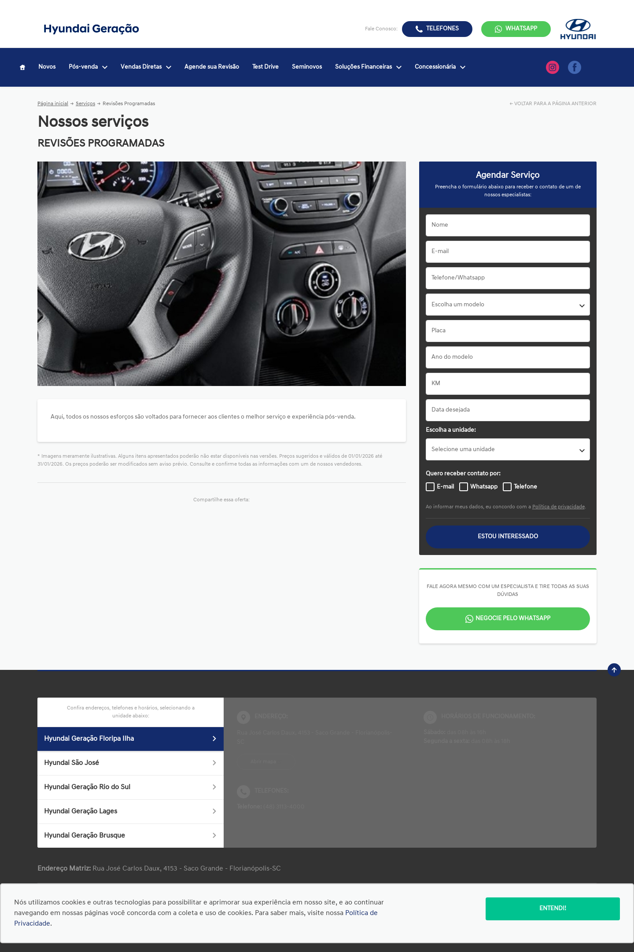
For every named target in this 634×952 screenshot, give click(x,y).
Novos (46, 67)
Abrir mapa (263, 762)
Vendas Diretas (146, 67)
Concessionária (440, 67)
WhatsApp (521, 29)
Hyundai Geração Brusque (130, 835)
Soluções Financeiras (368, 67)
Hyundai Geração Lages (130, 811)
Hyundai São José (130, 763)
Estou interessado (508, 536)
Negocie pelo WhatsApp (513, 618)
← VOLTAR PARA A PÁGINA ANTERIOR (553, 104)
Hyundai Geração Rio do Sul (130, 787)
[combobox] (508, 305)
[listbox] (508, 449)
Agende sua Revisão (211, 67)
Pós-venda (88, 67)
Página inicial (52, 104)
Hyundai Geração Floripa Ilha (130, 738)
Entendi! (552, 908)
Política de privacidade (558, 507)
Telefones (442, 29)
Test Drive (265, 67)
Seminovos (307, 67)
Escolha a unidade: (451, 430)
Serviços (85, 104)
